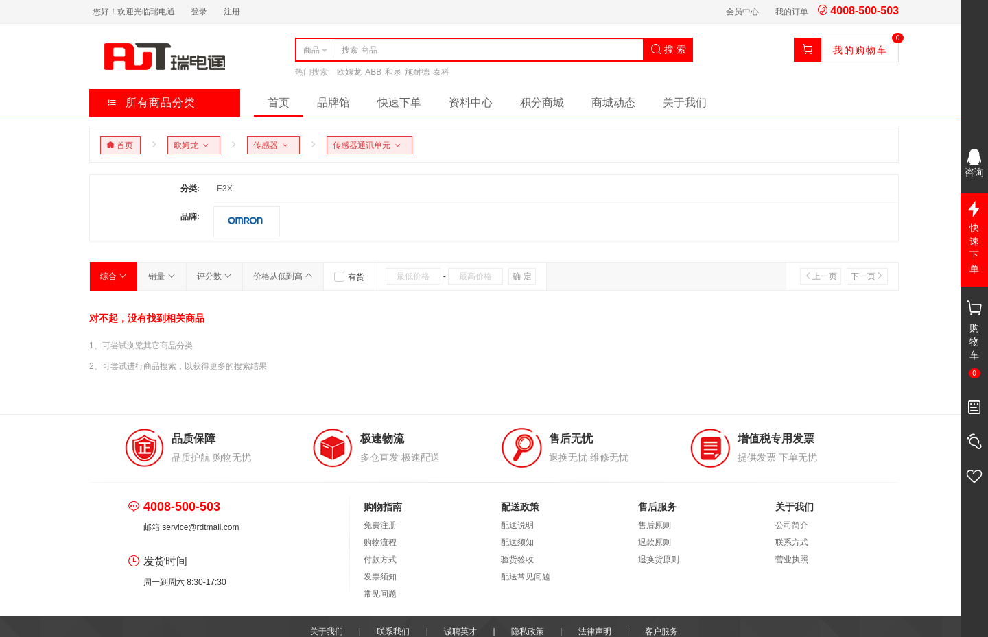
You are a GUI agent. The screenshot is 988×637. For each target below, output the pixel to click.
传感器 (272, 145)
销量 (161, 276)
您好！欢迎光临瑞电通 (134, 11)
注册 (232, 11)
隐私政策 (527, 631)
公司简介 (791, 525)
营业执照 (791, 559)
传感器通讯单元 (369, 145)
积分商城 (542, 102)
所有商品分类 (151, 102)
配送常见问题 (525, 576)
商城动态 (613, 102)
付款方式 (380, 559)
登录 (199, 11)
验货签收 (517, 559)
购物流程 (380, 542)
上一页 (820, 276)
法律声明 (594, 631)
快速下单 (399, 102)
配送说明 (517, 525)
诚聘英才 (460, 631)
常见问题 (380, 594)
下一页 (867, 276)
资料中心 (471, 102)
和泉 (393, 72)
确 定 (522, 276)
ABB (373, 72)
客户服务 (661, 631)
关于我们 (685, 102)
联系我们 (393, 631)
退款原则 (654, 542)
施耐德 (417, 72)
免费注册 (380, 525)
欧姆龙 (349, 72)
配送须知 (517, 542)
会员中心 (742, 11)
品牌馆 (333, 102)
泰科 (441, 72)
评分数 (214, 276)
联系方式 (791, 542)
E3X (225, 188)
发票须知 (380, 576)
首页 (279, 102)
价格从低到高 (283, 276)
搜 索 (668, 49)
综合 (113, 276)
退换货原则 (658, 559)
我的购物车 (860, 50)
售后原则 (654, 525)
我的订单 (791, 11)
